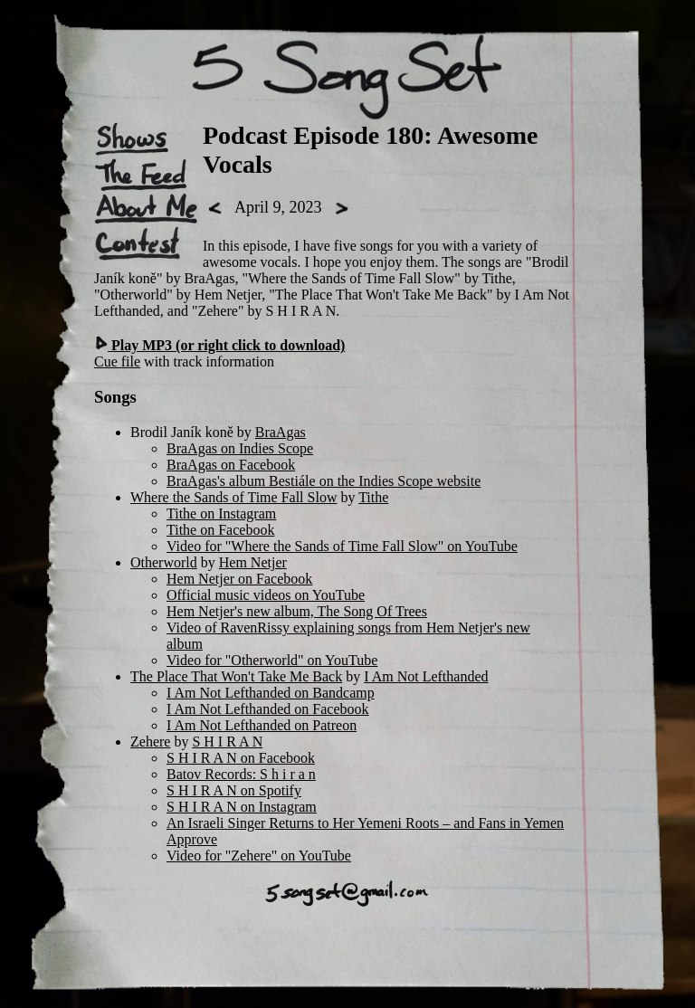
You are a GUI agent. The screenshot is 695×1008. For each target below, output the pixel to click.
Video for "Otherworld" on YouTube (272, 660)
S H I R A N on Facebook (241, 758)
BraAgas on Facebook (231, 464)
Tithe (373, 497)
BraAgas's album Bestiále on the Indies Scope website (324, 481)
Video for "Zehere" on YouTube (259, 855)
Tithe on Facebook (220, 529)
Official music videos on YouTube (266, 595)
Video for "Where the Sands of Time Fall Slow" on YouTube (342, 546)
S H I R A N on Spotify (234, 790)
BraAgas (280, 432)
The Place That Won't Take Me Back (236, 676)
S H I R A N (227, 741)
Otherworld (163, 562)
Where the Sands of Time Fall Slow (233, 497)
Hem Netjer (253, 562)
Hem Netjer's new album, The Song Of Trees (297, 611)
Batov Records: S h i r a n (241, 774)
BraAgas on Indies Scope (240, 448)
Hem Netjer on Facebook (239, 578)
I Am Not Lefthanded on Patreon (262, 725)
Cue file (117, 361)
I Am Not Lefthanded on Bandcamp (271, 692)
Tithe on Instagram (221, 513)
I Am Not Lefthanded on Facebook (268, 709)
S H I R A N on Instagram (242, 806)
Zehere (150, 741)
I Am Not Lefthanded (426, 676)
